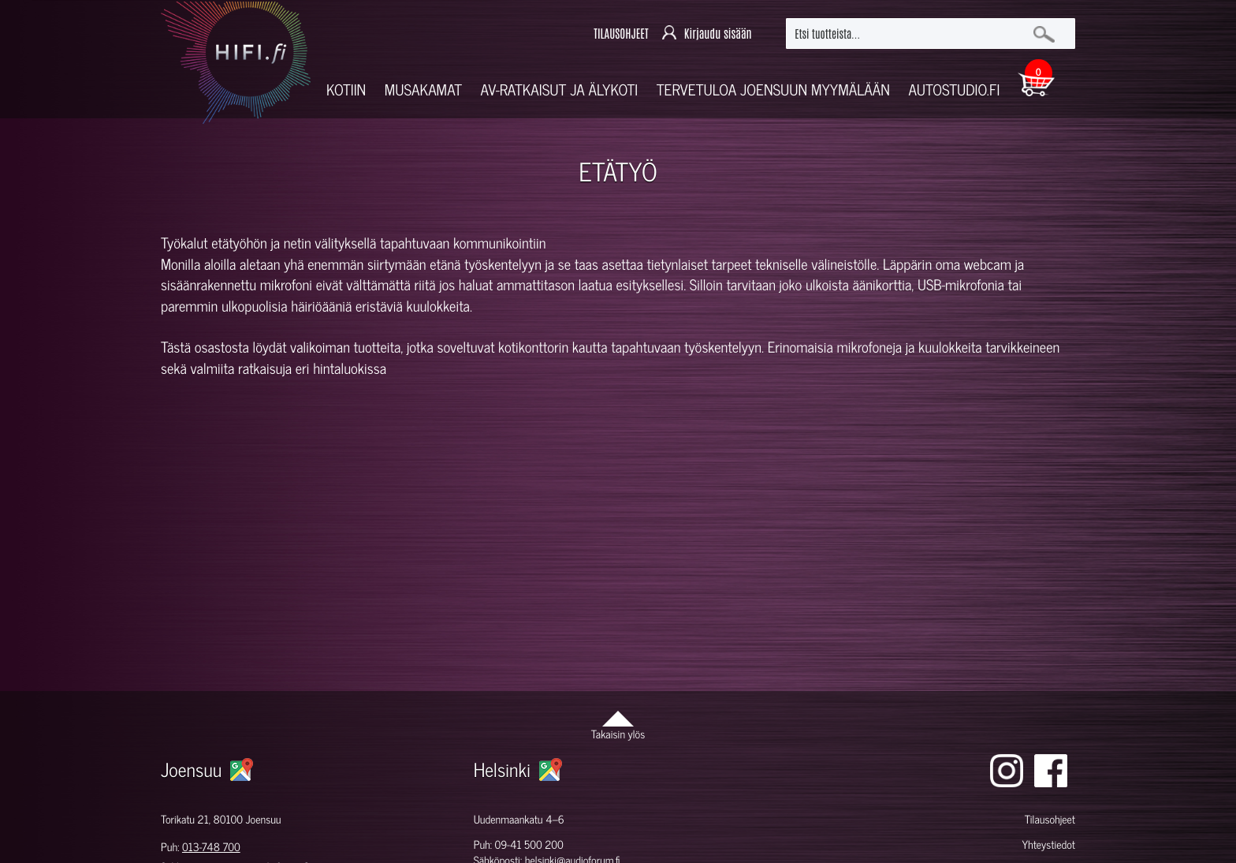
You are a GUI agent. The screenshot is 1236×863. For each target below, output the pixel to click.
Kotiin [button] (346, 89)
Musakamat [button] (423, 89)
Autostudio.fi (954, 89)
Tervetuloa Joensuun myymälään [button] (773, 89)
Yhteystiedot (1048, 844)
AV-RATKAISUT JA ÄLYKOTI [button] (559, 89)
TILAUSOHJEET (621, 33)
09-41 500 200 (529, 844)
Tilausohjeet (1050, 819)
